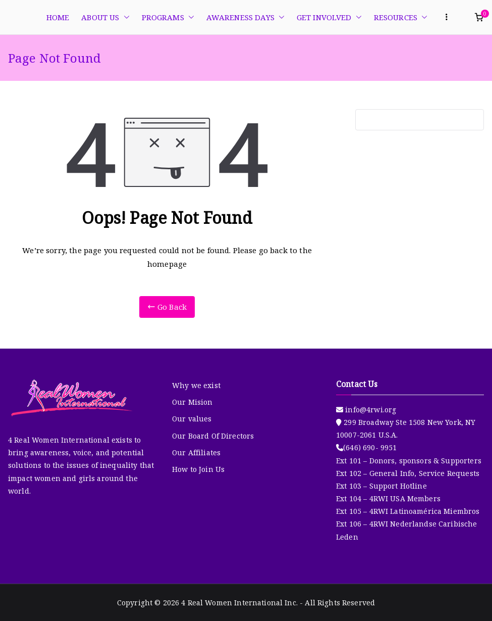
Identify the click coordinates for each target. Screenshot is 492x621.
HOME (58, 17)
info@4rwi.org (369, 409)
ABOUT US (105, 17)
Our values (192, 418)
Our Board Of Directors (213, 436)
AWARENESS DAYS (245, 17)
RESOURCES (400, 17)
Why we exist (196, 385)
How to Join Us (198, 469)
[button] (125, 17)
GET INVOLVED (329, 17)
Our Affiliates (196, 452)
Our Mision (192, 402)
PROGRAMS (168, 17)
